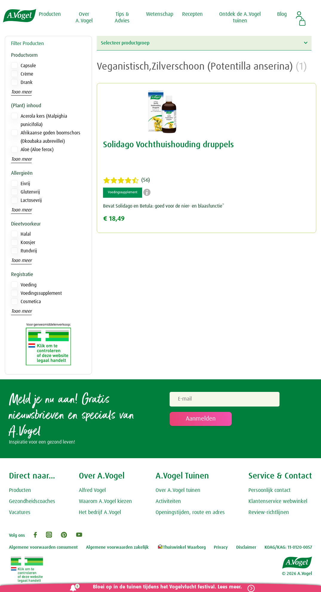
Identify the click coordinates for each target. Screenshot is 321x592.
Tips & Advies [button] (122, 18)
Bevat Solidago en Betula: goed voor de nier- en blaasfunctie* (163, 206)
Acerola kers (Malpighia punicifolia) (44, 120)
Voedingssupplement (41, 293)
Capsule (28, 65)
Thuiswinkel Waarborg (181, 548)
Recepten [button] (192, 14)
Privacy (221, 548)
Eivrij (25, 183)
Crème (27, 74)
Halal (26, 234)
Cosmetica (31, 301)
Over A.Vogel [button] (84, 18)
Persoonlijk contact (269, 491)
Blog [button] (282, 14)
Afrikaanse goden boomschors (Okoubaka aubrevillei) (50, 137)
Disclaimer (246, 548)
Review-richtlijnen (268, 513)
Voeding (28, 285)
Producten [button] (50, 14)
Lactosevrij (31, 200)
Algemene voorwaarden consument (43, 548)
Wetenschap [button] (159, 14)
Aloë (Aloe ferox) (37, 149)
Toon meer (21, 92)
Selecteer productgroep (204, 43)
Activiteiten (168, 502)
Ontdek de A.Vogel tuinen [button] (240, 18)
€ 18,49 (114, 218)
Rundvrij (29, 251)
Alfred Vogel (92, 491)
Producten (20, 491)
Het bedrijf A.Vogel (100, 513)
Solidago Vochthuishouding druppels (168, 145)
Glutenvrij (30, 192)
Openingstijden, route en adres (190, 513)
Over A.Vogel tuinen (178, 491)
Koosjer (28, 242)
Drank (27, 82)
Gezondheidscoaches (32, 502)
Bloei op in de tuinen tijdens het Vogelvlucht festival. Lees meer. (166, 587)
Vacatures (19, 513)
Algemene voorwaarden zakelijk (117, 548)
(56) (126, 180)
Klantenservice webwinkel (277, 502)
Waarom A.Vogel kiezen (105, 502)
